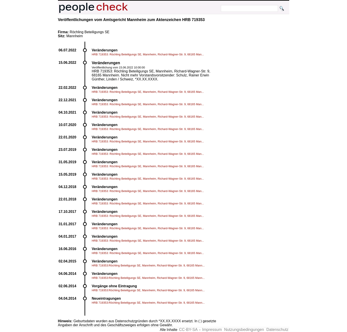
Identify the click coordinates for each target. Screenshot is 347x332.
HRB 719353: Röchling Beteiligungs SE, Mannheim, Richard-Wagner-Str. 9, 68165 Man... (148, 54)
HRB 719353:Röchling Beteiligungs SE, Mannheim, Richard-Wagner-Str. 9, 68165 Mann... (148, 265)
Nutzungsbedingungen (244, 329)
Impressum (212, 329)
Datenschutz (277, 329)
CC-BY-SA (188, 329)
